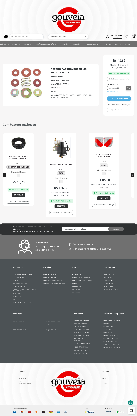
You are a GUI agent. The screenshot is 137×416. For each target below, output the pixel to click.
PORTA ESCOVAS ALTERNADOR (82, 280)
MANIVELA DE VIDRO (110, 341)
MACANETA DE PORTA (110, 338)
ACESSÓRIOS (81, 44)
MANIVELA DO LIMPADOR (82, 332)
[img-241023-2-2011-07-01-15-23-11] (26, 98)
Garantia (104, 381)
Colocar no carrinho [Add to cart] (120, 98)
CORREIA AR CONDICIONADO (52, 280)
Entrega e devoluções (25, 383)
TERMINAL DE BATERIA (20, 324)
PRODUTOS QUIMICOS (110, 335)
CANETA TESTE (108, 286)
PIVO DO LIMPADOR (80, 324)
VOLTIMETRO (108, 277)
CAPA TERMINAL (18, 327)
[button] (131, 410)
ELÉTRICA (7, 44)
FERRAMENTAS (108, 283)
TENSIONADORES (108, 329)
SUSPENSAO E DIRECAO (111, 344)
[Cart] (134, 36)
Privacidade (22, 378)
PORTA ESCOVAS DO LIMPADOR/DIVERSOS (81, 346)
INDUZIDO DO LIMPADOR (82, 343)
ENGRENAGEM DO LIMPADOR (80, 339)
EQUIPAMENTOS (109, 280)
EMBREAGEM (107, 332)
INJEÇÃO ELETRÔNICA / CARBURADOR (119, 44)
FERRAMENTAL (96, 44)
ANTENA (15, 299)
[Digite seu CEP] (116, 88)
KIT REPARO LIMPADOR (81, 321)
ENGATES (106, 324)
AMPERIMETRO (109, 274)
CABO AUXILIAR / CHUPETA (112, 289)
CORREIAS (31, 44)
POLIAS (74, 283)
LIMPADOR (19, 44)
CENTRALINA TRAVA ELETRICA (22, 274)
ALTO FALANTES (18, 293)
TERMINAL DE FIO (18, 321)
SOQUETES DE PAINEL (53, 321)
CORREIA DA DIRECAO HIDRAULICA (54, 283)
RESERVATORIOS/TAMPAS (111, 321)
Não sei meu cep (112, 91)
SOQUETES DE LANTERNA (21, 330)
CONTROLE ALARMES (20, 283)
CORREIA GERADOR (49, 277)
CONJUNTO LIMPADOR (81, 335)
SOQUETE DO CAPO (52, 330)
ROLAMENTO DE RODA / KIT (112, 347)
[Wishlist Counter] (127, 36)
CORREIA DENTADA (49, 274)
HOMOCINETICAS (108, 326)
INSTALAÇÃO (67, 44)
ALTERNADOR (76, 274)
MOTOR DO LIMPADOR (81, 350)
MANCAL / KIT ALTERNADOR (81, 277)
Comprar (27, 195)
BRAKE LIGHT (17, 296)
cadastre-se (117, 38)
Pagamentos (22, 381)
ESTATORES (76, 292)
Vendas (104, 378)
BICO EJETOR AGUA (80, 353)
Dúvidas (104, 383)
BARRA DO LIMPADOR (81, 326)
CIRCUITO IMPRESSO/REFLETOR (56, 327)
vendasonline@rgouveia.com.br (92, 248)
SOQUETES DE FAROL (53, 324)
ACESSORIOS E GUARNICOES (22, 302)
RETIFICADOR (76, 289)
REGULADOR (76, 286)
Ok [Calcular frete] (128, 88)
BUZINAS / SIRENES (19, 277)
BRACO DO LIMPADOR (81, 329)
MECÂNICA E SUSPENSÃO (48, 44)
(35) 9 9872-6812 (83, 244)
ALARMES (16, 280)
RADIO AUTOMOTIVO (20, 286)
